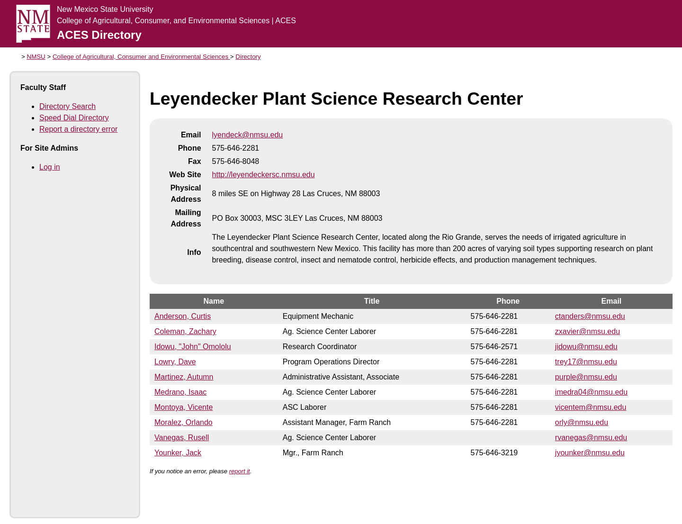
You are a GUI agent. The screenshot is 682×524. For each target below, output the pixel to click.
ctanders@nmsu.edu (590, 316)
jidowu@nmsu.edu (586, 347)
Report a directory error (78, 129)
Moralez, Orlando (183, 422)
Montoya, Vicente (183, 407)
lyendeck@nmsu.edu (247, 135)
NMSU (36, 56)
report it (239, 471)
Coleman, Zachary (185, 331)
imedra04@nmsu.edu (591, 392)
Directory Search (67, 106)
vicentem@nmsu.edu (591, 407)
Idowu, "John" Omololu (192, 347)
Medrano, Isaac (180, 392)
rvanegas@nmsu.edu (591, 438)
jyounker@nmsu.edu (590, 453)
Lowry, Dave (175, 362)
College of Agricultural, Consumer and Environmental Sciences (141, 56)
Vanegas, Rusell (181, 438)
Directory (247, 56)
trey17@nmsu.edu (586, 362)
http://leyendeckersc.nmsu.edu (263, 175)
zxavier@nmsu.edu (587, 331)
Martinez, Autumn (184, 377)
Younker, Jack (177, 453)
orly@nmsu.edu (581, 422)
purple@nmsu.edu (586, 377)
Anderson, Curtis (182, 316)
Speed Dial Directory (74, 118)
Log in (49, 167)
